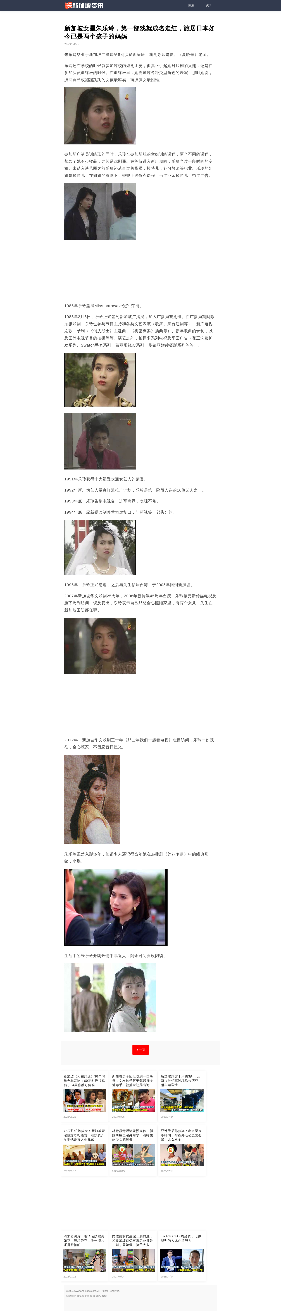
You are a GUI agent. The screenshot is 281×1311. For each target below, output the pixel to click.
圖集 (191, 5)
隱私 (98, 1296)
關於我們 (71, 1296)
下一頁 (140, 1049)
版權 (104, 1296)
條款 (92, 1296)
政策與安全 (83, 1296)
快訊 (208, 5)
